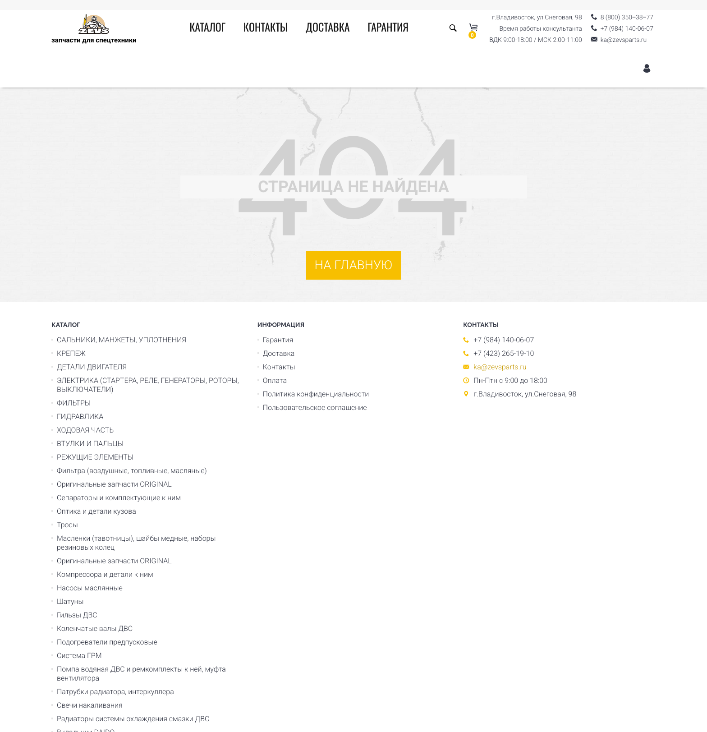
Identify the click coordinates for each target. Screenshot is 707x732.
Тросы (67, 524)
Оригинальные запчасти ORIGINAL (114, 484)
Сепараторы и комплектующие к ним (119, 497)
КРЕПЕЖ (71, 353)
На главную (354, 265)
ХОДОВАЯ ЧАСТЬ (85, 430)
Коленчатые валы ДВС (95, 628)
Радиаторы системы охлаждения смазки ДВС (133, 718)
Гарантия (388, 28)
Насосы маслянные (90, 588)
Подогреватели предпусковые (107, 642)
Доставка (328, 28)
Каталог (207, 28)
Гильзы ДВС (77, 615)
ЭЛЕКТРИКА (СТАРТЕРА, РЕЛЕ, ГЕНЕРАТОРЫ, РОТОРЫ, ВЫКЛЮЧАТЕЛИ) (148, 385)
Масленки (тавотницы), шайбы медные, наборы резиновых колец (136, 543)
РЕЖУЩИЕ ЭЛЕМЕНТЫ (95, 457)
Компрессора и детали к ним (105, 574)
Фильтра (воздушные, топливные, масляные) (132, 470)
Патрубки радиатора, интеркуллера (115, 691)
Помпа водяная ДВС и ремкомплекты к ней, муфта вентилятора (141, 673)
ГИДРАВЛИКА (80, 416)
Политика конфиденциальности (316, 394)
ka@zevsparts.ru (499, 367)
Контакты (265, 28)
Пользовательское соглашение (315, 407)
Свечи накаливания (90, 705)
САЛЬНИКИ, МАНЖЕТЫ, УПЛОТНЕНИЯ (121, 340)
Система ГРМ (79, 655)
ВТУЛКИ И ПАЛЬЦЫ (90, 443)
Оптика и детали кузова (96, 511)
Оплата (275, 380)
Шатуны (70, 601)
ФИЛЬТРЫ (74, 403)
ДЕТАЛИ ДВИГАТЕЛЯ (92, 367)
